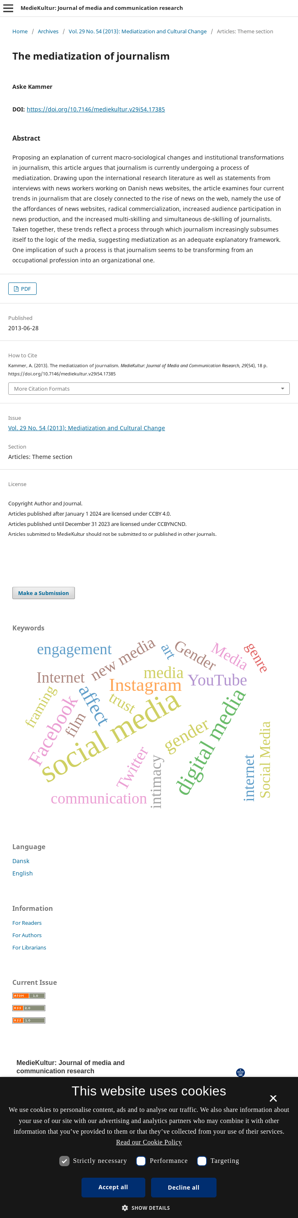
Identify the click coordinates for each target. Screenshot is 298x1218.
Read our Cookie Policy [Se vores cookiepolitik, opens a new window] (149, 1142)
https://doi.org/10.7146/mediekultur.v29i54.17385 (96, 109)
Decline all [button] (184, 1187)
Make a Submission (43, 593)
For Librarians (29, 947)
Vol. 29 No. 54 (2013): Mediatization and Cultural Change (138, 31)
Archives (48, 31)
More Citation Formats (42, 388)
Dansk (20, 861)
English (22, 873)
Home (20, 31)
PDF (25, 288)
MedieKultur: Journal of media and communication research (102, 8)
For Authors (27, 935)
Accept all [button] (113, 1187)
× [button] (273, 1101)
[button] (149, 1208)
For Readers (27, 922)
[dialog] (149, 1147)
